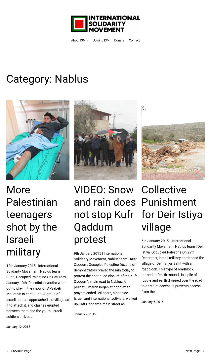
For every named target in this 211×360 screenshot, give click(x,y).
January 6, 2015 (153, 302)
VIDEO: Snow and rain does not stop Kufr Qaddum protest (105, 215)
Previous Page (18, 350)
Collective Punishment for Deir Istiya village (172, 208)
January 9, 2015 (85, 314)
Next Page (195, 350)
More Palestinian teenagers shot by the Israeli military (31, 221)
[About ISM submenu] (79, 40)
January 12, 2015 (18, 327)
